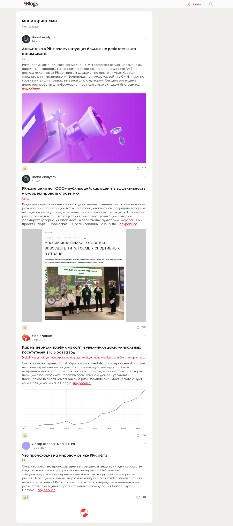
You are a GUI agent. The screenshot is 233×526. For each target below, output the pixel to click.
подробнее (31, 88)
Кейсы (26, 198)
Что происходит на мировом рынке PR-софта (64, 455)
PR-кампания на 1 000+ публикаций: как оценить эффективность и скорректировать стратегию (83, 191)
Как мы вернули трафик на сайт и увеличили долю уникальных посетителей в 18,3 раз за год (81, 350)
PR (23, 59)
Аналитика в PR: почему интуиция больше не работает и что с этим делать (79, 51)
